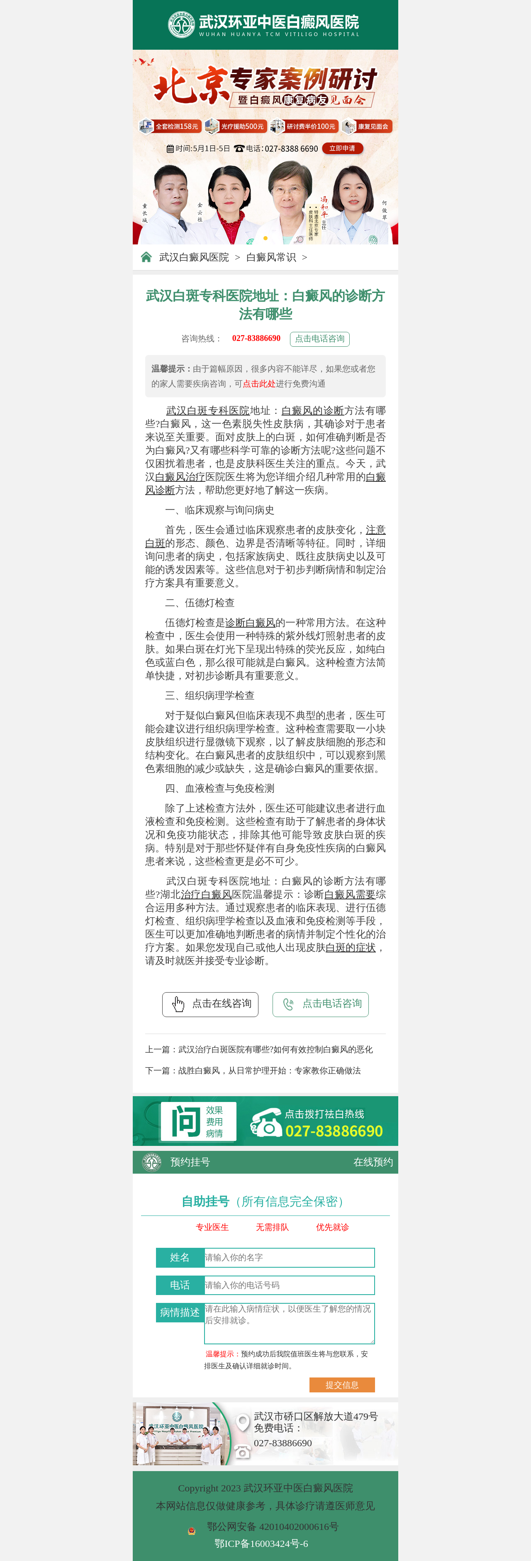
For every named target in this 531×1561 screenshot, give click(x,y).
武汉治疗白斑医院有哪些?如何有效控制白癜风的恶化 (275, 1049)
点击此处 (259, 383)
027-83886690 (256, 338)
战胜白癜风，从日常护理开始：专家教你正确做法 (269, 1070)
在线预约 (373, 1162)
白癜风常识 (271, 257)
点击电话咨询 (320, 338)
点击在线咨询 (210, 1004)
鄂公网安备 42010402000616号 (273, 1526)
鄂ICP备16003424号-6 (261, 1543)
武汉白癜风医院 (194, 257)
